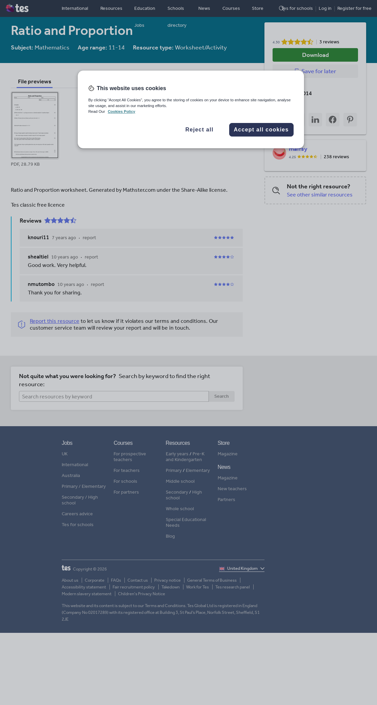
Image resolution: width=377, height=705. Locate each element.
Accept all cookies (261, 129)
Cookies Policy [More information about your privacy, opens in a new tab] (121, 111)
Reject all (199, 129)
